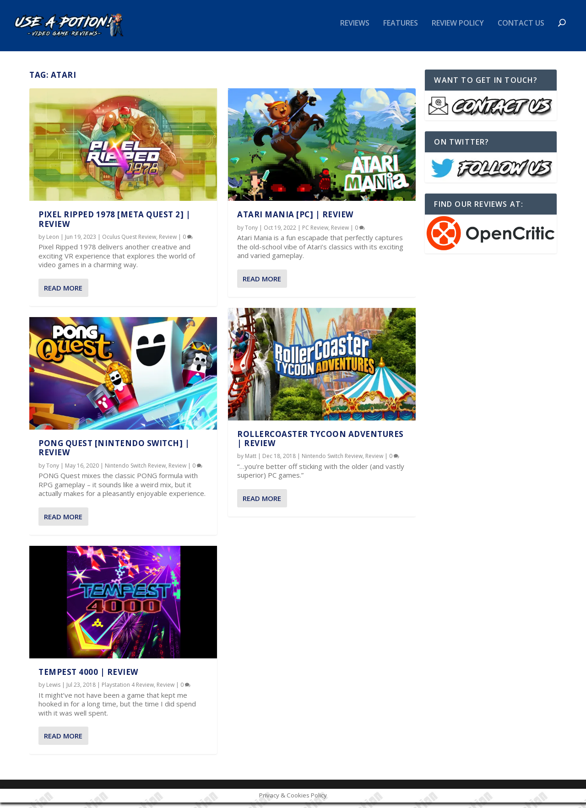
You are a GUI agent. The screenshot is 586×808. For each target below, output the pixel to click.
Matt (250, 461)
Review (168, 242)
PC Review (315, 233)
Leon (52, 242)
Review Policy (458, 29)
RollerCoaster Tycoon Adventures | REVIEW (320, 443)
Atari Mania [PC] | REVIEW (295, 220)
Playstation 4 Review (128, 690)
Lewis (53, 690)
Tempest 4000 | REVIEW (88, 677)
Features (400, 29)
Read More (63, 293)
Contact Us (521, 29)
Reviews (354, 29)
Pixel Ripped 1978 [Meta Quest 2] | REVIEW (114, 224)
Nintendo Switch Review (135, 471)
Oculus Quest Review (129, 242)
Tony (52, 471)
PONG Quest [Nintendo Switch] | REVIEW (114, 453)
